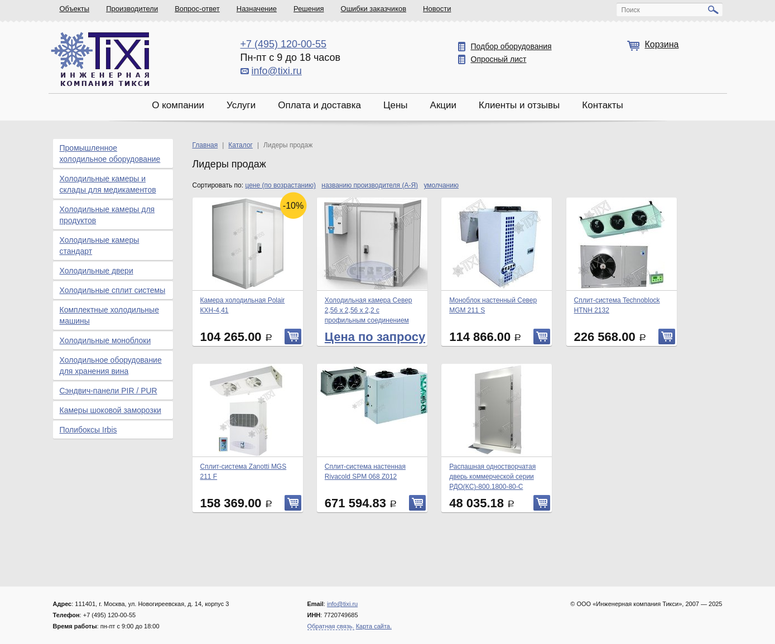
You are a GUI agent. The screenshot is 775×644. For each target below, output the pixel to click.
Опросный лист (499, 59)
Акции (443, 105)
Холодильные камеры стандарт (99, 246)
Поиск (631, 10)
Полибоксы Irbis (88, 429)
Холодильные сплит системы (113, 290)
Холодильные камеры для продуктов (107, 215)
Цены (395, 105)
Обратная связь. (330, 626)
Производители (132, 8)
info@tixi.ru (277, 70)
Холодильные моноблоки (105, 340)
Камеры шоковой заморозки (110, 410)
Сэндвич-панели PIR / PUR (108, 390)
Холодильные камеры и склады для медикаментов (108, 184)
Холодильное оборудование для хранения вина (111, 365)
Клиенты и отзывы (519, 105)
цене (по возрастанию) (280, 185)
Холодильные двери (96, 270)
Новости (437, 8)
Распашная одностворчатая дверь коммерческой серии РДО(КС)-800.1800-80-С (492, 477)
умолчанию (441, 185)
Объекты (75, 8)
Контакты (602, 105)
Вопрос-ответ (197, 8)
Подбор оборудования (511, 46)
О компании (178, 105)
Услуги (241, 105)
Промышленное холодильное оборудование (110, 153)
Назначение (257, 8)
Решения (308, 8)
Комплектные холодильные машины (109, 315)
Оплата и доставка (319, 105)
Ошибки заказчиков (374, 8)
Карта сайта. (374, 626)
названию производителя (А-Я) (369, 185)
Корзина (662, 44)
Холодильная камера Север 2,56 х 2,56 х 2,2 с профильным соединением (368, 310)
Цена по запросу (375, 337)
